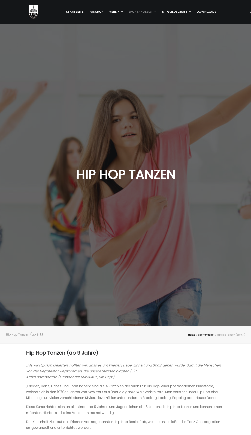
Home (191, 104)
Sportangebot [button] (142, 12)
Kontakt (101, 406)
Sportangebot (206, 104)
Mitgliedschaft (106, 411)
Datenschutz (36, 411)
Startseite (75, 12)
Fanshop (96, 12)
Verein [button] (116, 12)
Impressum (35, 406)
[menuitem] (75, 12)
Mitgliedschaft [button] (176, 12)
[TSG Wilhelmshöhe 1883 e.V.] (31, 12)
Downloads (206, 12)
